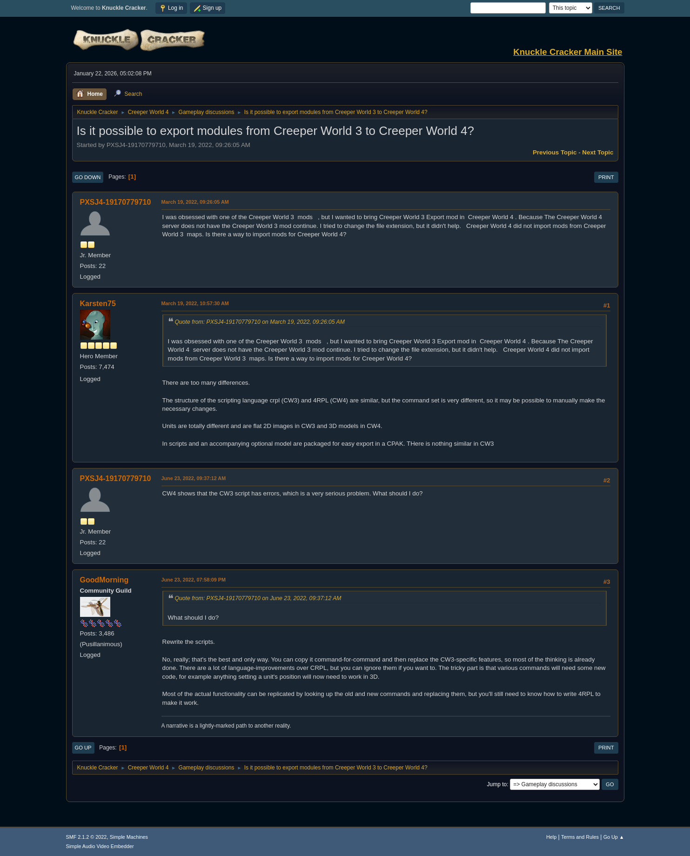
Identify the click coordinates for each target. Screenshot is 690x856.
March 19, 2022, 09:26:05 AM (195, 202)
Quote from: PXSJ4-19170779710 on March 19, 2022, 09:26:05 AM (260, 322)
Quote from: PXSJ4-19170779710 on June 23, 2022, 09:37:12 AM (258, 598)
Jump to (497, 784)
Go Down (88, 177)
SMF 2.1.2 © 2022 (86, 837)
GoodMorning (104, 580)
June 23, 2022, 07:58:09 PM (193, 579)
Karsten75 (98, 304)
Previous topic (555, 152)
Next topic (597, 152)
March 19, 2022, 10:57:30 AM (195, 303)
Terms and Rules (580, 837)
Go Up (83, 747)
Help (551, 837)
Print (606, 177)
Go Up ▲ (613, 837)
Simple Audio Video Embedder (100, 846)
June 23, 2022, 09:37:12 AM (193, 478)
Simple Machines (129, 837)
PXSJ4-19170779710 (115, 202)
